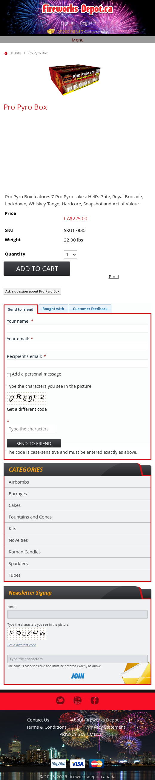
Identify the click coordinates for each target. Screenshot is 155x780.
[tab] (21, 309)
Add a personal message (34, 374)
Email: (11, 607)
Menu (78, 40)
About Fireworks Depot (95, 720)
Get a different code (21, 645)
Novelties (18, 540)
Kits (12, 528)
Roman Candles (25, 552)
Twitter (60, 700)
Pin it (114, 276)
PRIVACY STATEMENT (80, 734)
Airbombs (19, 482)
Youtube (77, 700)
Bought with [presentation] (53, 308)
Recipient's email (24, 356)
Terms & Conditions (46, 727)
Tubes (15, 575)
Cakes (15, 505)
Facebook (94, 700)
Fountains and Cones (30, 517)
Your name (17, 321)
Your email (17, 338)
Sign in (68, 23)
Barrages (18, 493)
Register (88, 23)
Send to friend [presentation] (20, 309)
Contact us (38, 720)
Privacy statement (106, 727)
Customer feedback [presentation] (90, 308)
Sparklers (18, 563)
